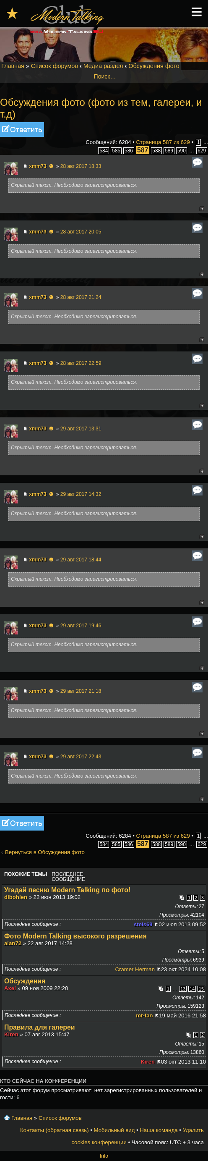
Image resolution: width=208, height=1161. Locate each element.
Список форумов (54, 66)
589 (169, 151)
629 (202, 151)
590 (181, 151)
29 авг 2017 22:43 (80, 757)
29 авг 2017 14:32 (80, 494)
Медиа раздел (103, 66)
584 (103, 151)
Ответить (22, 129)
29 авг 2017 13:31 (80, 429)
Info (104, 1156)
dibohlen (15, 897)
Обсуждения (24, 981)
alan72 (12, 943)
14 (192, 988)
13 (182, 988)
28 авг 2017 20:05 (80, 232)
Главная (12, 66)
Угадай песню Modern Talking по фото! (67, 890)
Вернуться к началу (201, 208)
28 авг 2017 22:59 (80, 363)
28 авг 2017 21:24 (80, 297)
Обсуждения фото (153, 66)
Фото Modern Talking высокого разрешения (75, 936)
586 (129, 151)
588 (156, 151)
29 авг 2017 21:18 (80, 691)
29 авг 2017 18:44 (80, 560)
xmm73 (37, 166)
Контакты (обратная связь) (54, 1130)
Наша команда (158, 1130)
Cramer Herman (135, 969)
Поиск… (105, 76)
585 (116, 151)
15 (201, 988)
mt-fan (144, 1015)
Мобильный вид (114, 1130)
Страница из (163, 142)
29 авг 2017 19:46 (80, 626)
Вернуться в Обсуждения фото (45, 852)
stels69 (143, 924)
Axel (10, 988)
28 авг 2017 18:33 (80, 166)
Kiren (11, 1034)
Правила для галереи (39, 1027)
